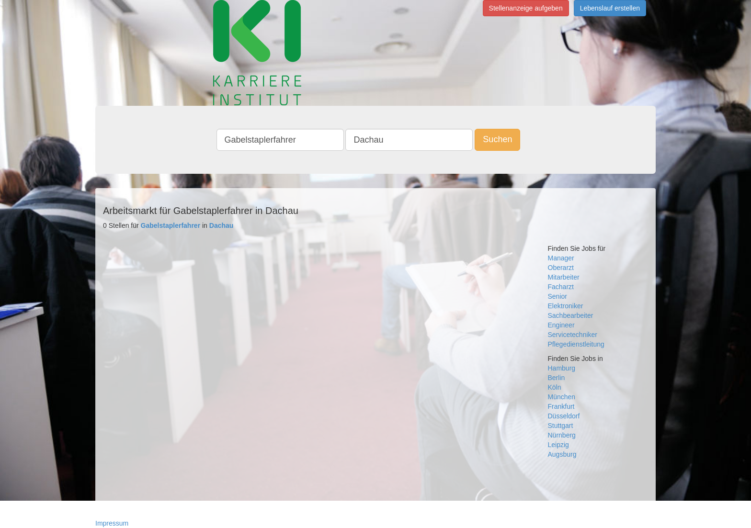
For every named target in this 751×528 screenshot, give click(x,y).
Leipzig (558, 445)
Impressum (111, 523)
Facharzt (561, 287)
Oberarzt (561, 267)
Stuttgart (560, 425)
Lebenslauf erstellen (610, 8)
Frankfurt (561, 406)
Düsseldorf (564, 416)
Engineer (561, 325)
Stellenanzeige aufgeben (526, 8)
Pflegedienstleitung (576, 344)
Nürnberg (562, 435)
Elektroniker (565, 306)
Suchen (497, 139)
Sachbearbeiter (570, 315)
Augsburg (562, 454)
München (562, 397)
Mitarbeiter (564, 277)
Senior (557, 296)
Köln (554, 387)
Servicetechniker (573, 334)
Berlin (556, 378)
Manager (561, 258)
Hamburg (562, 368)
